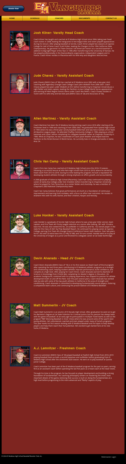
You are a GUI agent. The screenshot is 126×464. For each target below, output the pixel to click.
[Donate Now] (13, 8)
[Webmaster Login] (109, 457)
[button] (35, 18)
